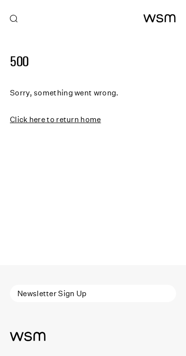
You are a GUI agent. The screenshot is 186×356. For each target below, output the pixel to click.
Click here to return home (55, 119)
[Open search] (14, 19)
